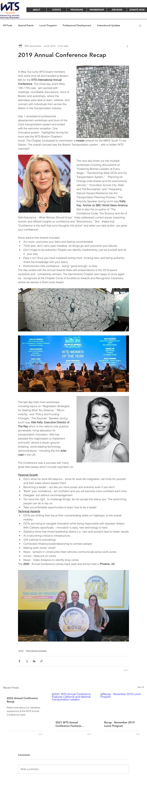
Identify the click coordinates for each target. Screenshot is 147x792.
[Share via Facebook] (19, 661)
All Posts (7, 25)
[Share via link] (41, 661)
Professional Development (77, 25)
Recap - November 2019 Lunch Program (119, 724)
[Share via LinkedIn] (34, 661)
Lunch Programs (48, 25)
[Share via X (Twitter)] (26, 661)
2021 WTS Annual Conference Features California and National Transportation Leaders (70, 724)
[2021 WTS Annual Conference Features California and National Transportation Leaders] (73, 705)
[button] (140, 25)
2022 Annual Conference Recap (22, 699)
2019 (21, 650)
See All (140, 687)
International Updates (108, 25)
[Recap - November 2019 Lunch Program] (122, 705)
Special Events (25, 25)
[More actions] (127, 46)
